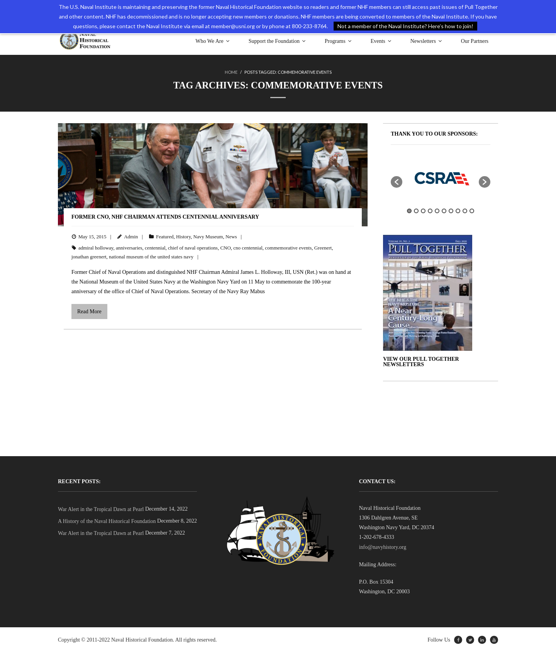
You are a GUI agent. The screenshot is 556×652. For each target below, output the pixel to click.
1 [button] (409, 210)
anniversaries (129, 247)
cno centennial (247, 247)
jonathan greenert (89, 256)
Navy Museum (208, 236)
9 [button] (465, 210)
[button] (396, 181)
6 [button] (444, 210)
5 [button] (437, 210)
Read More (89, 311)
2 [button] (416, 210)
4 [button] (430, 210)
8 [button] (458, 210)
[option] (440, 177)
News (231, 236)
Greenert (323, 247)
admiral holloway (96, 247)
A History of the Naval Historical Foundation (107, 521)
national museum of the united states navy (151, 256)
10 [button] (472, 210)
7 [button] (451, 210)
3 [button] (423, 210)
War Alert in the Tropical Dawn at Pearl (101, 509)
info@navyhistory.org (383, 547)
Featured (164, 236)
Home (231, 72)
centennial (155, 247)
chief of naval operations (193, 247)
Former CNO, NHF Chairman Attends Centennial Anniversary (165, 216)
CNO (225, 247)
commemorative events (288, 247)
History (183, 236)
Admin (131, 236)
